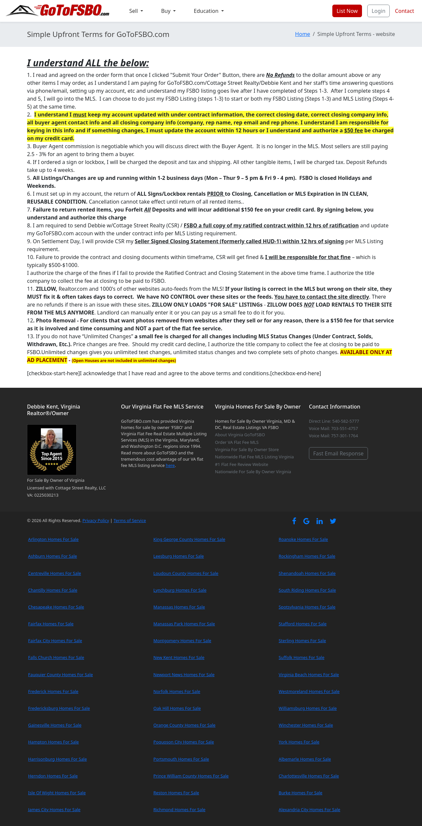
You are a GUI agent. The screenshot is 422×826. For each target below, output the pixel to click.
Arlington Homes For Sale (53, 539)
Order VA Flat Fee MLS (236, 442)
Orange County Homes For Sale (184, 725)
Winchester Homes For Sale (306, 725)
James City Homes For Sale (54, 809)
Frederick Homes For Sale (53, 691)
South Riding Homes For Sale (307, 590)
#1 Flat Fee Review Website (241, 464)
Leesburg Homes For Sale (178, 556)
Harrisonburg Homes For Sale (57, 759)
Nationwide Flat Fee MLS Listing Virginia (254, 457)
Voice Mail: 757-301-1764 (333, 436)
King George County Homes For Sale (189, 539)
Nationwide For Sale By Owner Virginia (253, 472)
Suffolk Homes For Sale (301, 657)
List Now (347, 11)
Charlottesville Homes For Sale (309, 776)
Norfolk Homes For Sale (176, 691)
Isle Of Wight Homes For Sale (57, 793)
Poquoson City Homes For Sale (183, 742)
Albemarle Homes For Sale (305, 759)
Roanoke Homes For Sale (303, 539)
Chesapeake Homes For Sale (56, 607)
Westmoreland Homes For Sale (309, 691)
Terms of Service (129, 520)
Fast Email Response (338, 453)
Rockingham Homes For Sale (307, 556)
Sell (134, 11)
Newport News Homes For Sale (183, 674)
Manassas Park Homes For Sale (184, 624)
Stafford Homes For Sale (302, 624)
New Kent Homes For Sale (178, 657)
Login (378, 11)
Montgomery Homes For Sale (182, 641)
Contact (404, 11)
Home (302, 34)
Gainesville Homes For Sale (54, 725)
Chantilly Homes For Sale (52, 590)
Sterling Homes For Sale (302, 641)
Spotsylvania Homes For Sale (307, 607)
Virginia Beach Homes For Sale (309, 674)
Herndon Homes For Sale (52, 776)
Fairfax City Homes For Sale (55, 641)
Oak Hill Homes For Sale (177, 708)
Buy (166, 11)
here (170, 465)
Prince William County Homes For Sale (190, 776)
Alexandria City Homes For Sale (309, 809)
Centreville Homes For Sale (54, 573)
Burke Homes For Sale (300, 793)
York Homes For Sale (299, 742)
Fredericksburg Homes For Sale (59, 708)
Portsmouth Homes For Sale (181, 759)
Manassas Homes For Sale (179, 607)
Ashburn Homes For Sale (52, 556)
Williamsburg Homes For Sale (308, 708)
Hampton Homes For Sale (53, 742)
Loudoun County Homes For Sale (185, 573)
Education (207, 11)
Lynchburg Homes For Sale (179, 590)
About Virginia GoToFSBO (240, 435)
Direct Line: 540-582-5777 (334, 421)
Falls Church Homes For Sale (56, 657)
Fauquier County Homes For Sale (60, 674)
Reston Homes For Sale (176, 793)
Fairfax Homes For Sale (51, 624)
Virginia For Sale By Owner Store (247, 449)
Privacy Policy (95, 520)
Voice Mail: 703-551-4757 (333, 428)
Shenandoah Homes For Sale (307, 573)
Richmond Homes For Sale (179, 809)
